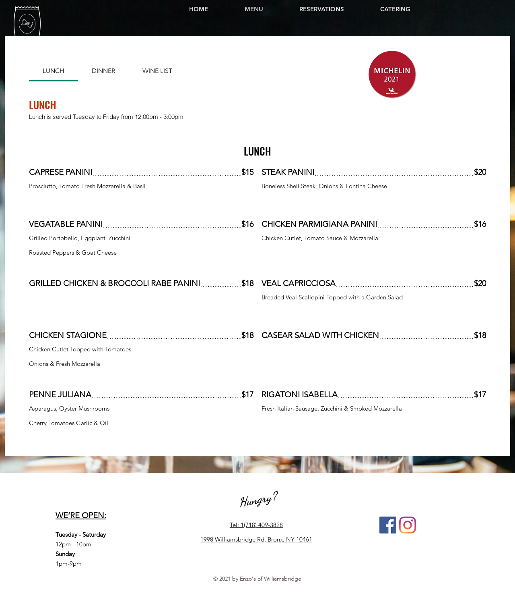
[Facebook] (387, 525)
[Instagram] (407, 525)
